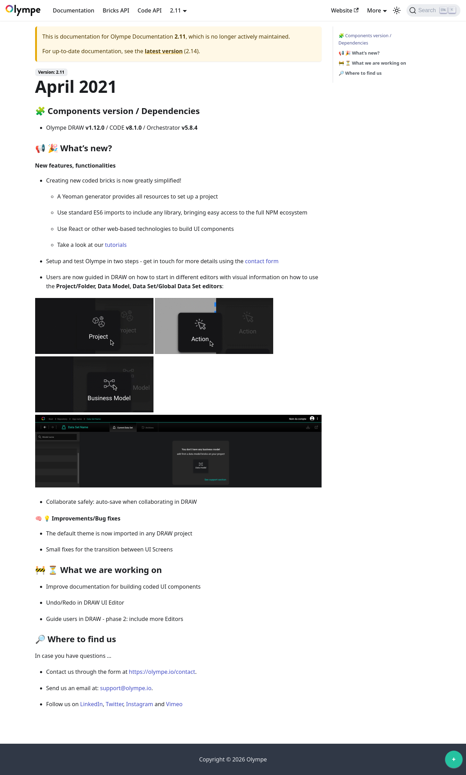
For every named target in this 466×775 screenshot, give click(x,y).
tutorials (116, 245)
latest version (164, 51)
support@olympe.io (126, 688)
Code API (149, 10)
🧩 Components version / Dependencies (365, 39)
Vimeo (174, 704)
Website (345, 10)
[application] (454, 761)
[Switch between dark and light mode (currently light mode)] (396, 10)
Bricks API (116, 10)
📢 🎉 (359, 53)
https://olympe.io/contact (162, 672)
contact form (261, 261)
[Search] (433, 10)
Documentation (73, 10)
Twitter (114, 704)
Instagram (139, 704)
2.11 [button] (175, 10)
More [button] (374, 10)
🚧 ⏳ (372, 63)
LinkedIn (91, 704)
